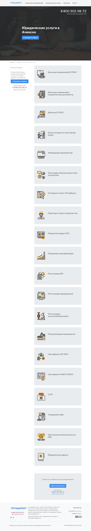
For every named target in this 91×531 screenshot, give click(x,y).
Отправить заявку (30, 38)
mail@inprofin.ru (76, 513)
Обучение (66, 3)
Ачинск (79, 511)
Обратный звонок (58, 486)
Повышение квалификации (34, 3)
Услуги (74, 3)
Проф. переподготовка (53, 3)
